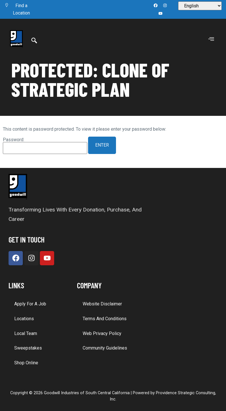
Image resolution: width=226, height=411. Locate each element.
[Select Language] (200, 5)
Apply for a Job (30, 304)
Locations (24, 318)
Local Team (25, 333)
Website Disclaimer (102, 304)
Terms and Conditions (105, 318)
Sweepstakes (28, 348)
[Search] (34, 41)
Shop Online (26, 362)
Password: (45, 145)
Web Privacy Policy (102, 333)
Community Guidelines (105, 348)
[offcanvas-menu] (211, 39)
